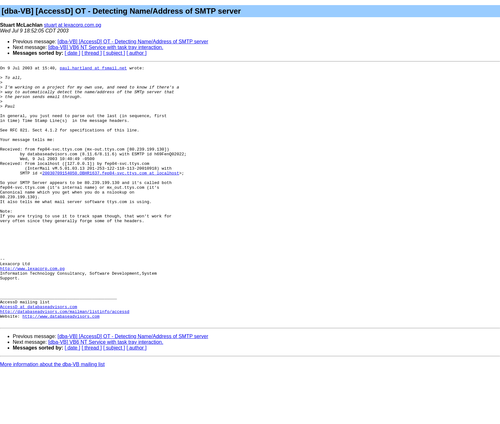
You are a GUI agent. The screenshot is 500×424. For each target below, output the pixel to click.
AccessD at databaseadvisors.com (38, 355)
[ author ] (137, 53)
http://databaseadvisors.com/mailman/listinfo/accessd (64, 361)
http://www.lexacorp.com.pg (32, 309)
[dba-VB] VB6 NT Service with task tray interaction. (105, 47)
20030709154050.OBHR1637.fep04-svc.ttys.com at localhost (110, 195)
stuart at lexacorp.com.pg (72, 25)
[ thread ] (92, 53)
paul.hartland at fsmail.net (93, 69)
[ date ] (72, 53)
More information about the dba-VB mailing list (52, 416)
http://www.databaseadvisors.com (60, 367)
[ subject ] (114, 53)
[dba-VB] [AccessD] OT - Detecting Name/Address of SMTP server (133, 41)
